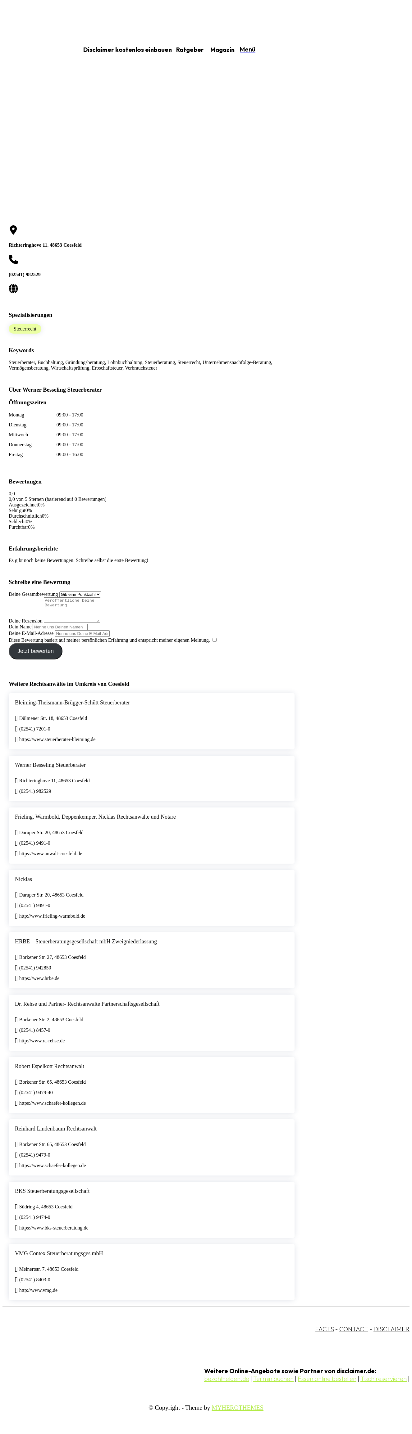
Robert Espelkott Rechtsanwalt (49, 1071)
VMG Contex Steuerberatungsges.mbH (59, 1258)
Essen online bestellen (327, 1383)
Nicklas (23, 884)
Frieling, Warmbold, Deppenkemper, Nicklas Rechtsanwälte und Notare (95, 821)
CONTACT (353, 1333)
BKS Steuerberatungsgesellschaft (52, 1196)
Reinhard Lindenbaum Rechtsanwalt (56, 1133)
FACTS (324, 1333)
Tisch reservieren (383, 1383)
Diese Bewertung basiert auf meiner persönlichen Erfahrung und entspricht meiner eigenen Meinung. (109, 644)
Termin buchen (273, 1383)
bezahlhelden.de (226, 1383)
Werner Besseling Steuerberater (50, 769)
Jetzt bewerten (35, 656)
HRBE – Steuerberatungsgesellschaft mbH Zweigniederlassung (86, 946)
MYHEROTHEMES (237, 1412)
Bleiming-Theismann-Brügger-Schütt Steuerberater (72, 707)
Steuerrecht (25, 328)
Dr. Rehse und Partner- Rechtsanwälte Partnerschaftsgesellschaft (87, 1008)
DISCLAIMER (391, 1333)
